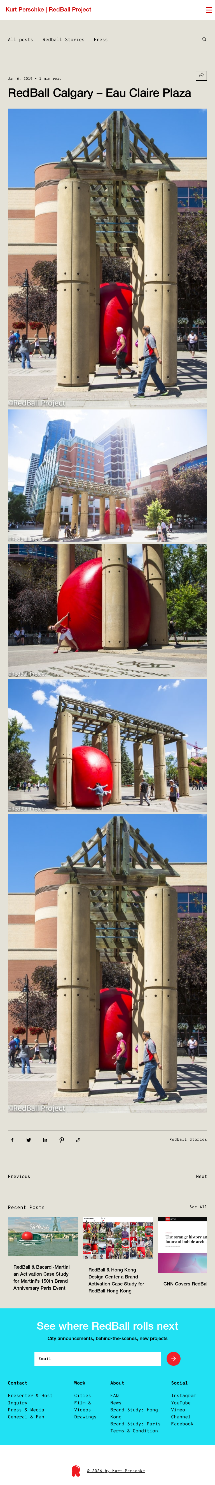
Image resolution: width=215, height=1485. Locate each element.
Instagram (183, 1396)
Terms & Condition (134, 1431)
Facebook (182, 1424)
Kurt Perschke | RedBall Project (48, 10)
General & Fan (26, 1417)
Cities (82, 1396)
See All (198, 1207)
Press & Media (26, 1410)
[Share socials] (201, 76)
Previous (19, 1177)
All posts (20, 40)
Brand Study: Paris (135, 1424)
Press (101, 40)
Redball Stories (64, 40)
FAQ (114, 1396)
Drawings (85, 1417)
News (115, 1403)
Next (201, 1177)
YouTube (181, 1403)
